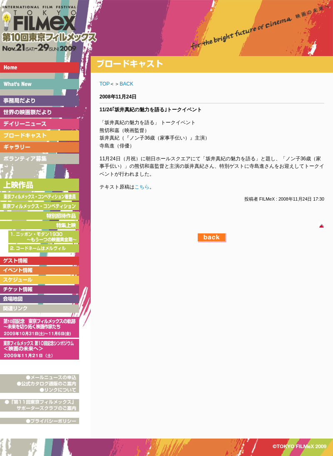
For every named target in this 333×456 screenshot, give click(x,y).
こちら (141, 187)
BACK (126, 84)
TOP (104, 84)
